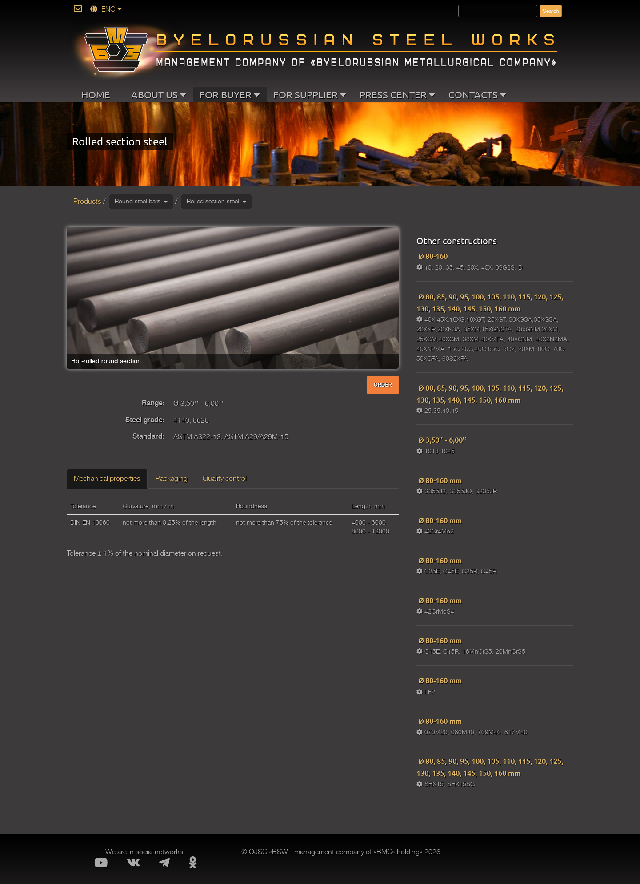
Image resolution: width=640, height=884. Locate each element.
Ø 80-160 (432, 255)
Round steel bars (141, 201)
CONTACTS (477, 94)
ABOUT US (158, 94)
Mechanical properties (107, 479)
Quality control (225, 479)
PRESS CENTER (397, 94)
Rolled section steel (216, 201)
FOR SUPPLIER (309, 94)
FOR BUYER (230, 94)
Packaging (172, 479)
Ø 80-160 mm (439, 480)
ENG (106, 9)
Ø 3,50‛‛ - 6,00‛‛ (441, 439)
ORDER (383, 385)
